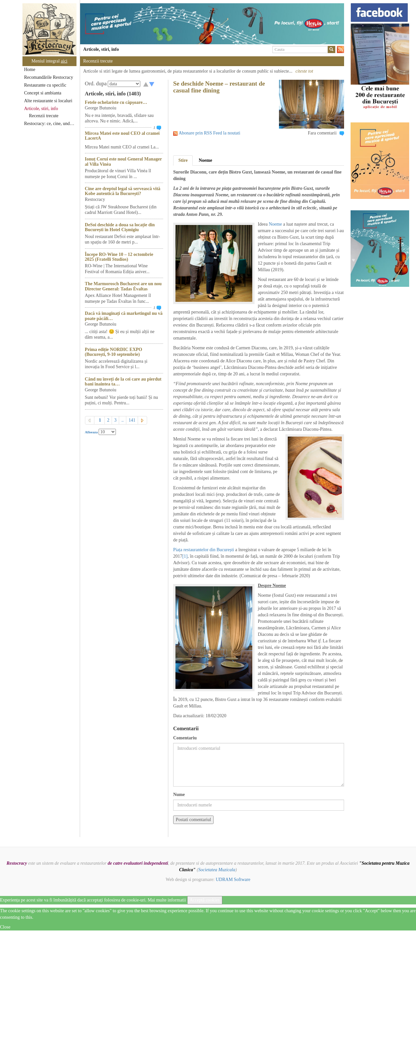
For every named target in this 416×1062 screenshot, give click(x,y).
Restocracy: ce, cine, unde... (49, 123)
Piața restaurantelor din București (203, 549)
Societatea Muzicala (216, 869)
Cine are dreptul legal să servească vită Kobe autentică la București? (122, 191)
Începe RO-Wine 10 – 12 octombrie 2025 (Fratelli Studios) (119, 257)
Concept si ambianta (42, 93)
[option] (212, 23)
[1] (184, 556)
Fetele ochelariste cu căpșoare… (116, 102)
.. (122, 420)
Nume (179, 794)
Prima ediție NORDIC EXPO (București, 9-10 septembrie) (113, 352)
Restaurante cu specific (45, 85)
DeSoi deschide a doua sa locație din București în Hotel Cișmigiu (120, 227)
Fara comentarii (322, 133)
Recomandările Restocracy (48, 77)
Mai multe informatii (167, 900)
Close (5, 927)
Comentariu (185, 737)
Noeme (205, 160)
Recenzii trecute (44, 115)
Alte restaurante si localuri (48, 100)
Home (29, 69)
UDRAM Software (233, 879)
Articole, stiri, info (41, 108)
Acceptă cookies (205, 900)
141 (132, 420)
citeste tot (304, 71)
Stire (183, 160)
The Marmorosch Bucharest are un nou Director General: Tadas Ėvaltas (123, 286)
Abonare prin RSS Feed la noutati (209, 133)
